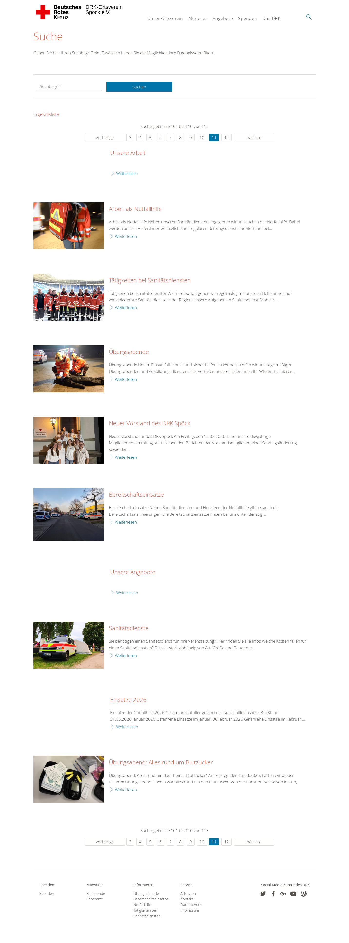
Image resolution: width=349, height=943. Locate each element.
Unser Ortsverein (165, 18)
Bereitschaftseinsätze (136, 495)
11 (214, 138)
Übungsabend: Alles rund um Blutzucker (161, 762)
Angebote (223, 18)
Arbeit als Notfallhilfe (135, 209)
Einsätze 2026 (128, 700)
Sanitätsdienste (129, 628)
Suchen (139, 87)
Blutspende (95, 893)
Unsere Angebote (132, 572)
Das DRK (272, 18)
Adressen (188, 893)
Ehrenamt (94, 899)
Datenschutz (190, 905)
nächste (254, 138)
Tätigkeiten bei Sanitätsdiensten (150, 280)
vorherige (105, 138)
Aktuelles (198, 18)
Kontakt (186, 899)
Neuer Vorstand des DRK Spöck (149, 423)
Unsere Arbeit (128, 153)
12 (226, 138)
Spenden (247, 18)
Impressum (189, 910)
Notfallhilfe (142, 905)
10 (201, 138)
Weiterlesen (127, 173)
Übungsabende (129, 352)
